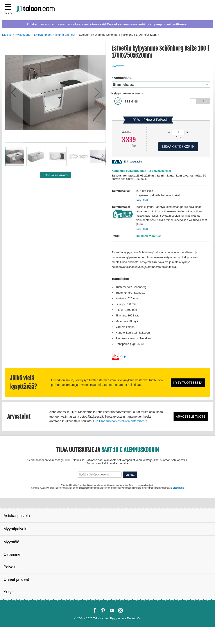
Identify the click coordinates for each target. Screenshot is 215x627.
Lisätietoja (178, 488)
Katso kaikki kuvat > (55, 175)
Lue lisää (142, 199)
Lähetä (129, 474)
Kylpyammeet (43, 34)
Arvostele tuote (191, 416)
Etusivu (7, 34)
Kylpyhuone (22, 34)
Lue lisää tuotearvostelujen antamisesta (120, 421)
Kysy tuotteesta (187, 382)
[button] (14, 92)
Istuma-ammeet (65, 34)
